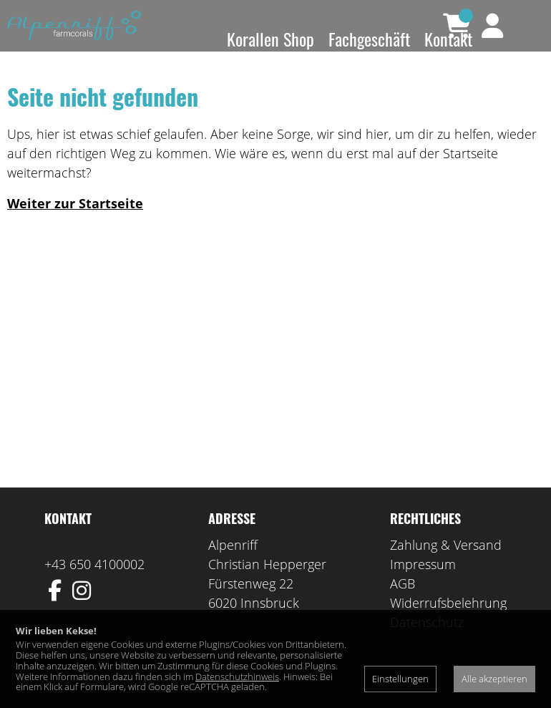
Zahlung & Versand (446, 565)
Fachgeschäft (369, 39)
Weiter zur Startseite (75, 224)
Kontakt (448, 39)
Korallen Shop (270, 39)
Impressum (423, 584)
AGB (402, 604)
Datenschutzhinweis (237, 676)
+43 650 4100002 (94, 584)
